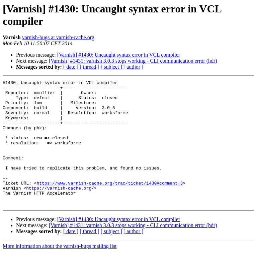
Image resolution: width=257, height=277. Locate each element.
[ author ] (133, 67)
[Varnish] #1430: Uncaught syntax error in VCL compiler (118, 55)
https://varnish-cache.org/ (60, 210)
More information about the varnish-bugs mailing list (59, 271)
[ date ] (70, 67)
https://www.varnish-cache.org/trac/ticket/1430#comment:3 (109, 204)
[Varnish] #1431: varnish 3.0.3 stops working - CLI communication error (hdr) (133, 61)
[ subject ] (111, 67)
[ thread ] (89, 67)
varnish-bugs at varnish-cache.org (58, 37)
